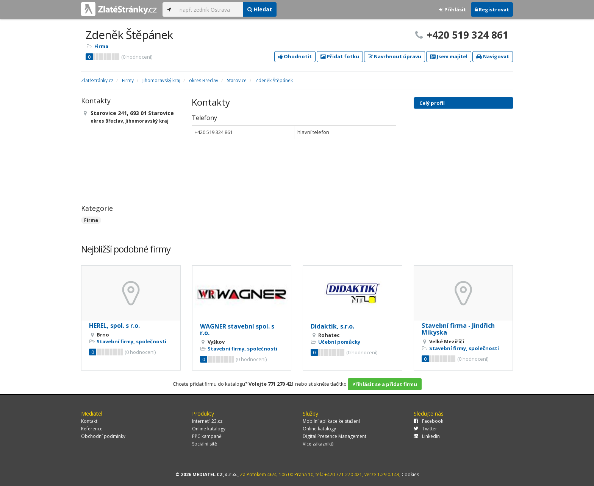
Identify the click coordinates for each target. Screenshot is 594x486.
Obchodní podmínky (103, 436)
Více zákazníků (318, 444)
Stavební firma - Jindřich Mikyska (458, 328)
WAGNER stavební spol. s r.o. (237, 329)
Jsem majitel (448, 56)
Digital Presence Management (334, 436)
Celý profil (432, 103)
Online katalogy (208, 428)
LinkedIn (427, 436)
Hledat (259, 9)
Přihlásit (452, 9)
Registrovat (492, 9)
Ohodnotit (295, 56)
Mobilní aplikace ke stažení (331, 421)
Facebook (428, 421)
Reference (92, 428)
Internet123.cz (207, 421)
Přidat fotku (339, 56)
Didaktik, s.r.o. (332, 326)
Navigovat (492, 56)
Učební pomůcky (339, 341)
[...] (209, 9)
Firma (101, 46)
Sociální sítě (204, 444)
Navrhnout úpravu (394, 56)
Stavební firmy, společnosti (131, 341)
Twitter (425, 428)
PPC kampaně (207, 436)
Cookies (410, 474)
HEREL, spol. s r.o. (114, 325)
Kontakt (89, 421)
